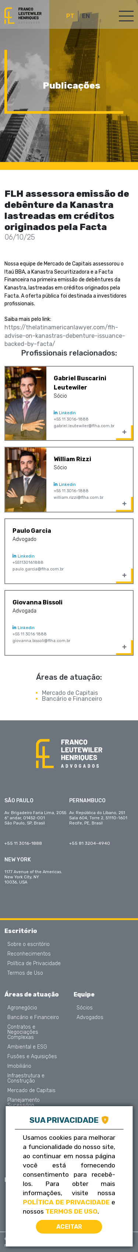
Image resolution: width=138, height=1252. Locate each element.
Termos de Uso (25, 973)
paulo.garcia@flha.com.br (38, 569)
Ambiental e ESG (27, 1047)
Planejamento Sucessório (23, 1103)
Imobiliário (19, 1066)
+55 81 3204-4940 (89, 843)
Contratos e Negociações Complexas (22, 1032)
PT (70, 16)
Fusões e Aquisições (32, 1056)
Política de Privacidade (34, 963)
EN (86, 16)
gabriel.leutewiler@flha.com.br (84, 425)
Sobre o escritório (28, 944)
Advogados (90, 1017)
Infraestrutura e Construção (26, 1078)
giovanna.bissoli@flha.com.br (41, 640)
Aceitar (69, 1226)
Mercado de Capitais (70, 692)
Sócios (85, 1008)
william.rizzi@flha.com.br (78, 497)
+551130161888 (28, 562)
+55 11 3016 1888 (30, 634)
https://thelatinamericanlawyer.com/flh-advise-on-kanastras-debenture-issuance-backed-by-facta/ (64, 335)
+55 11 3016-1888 (71, 419)
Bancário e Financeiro (72, 698)
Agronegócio (22, 1008)
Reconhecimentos (29, 954)
